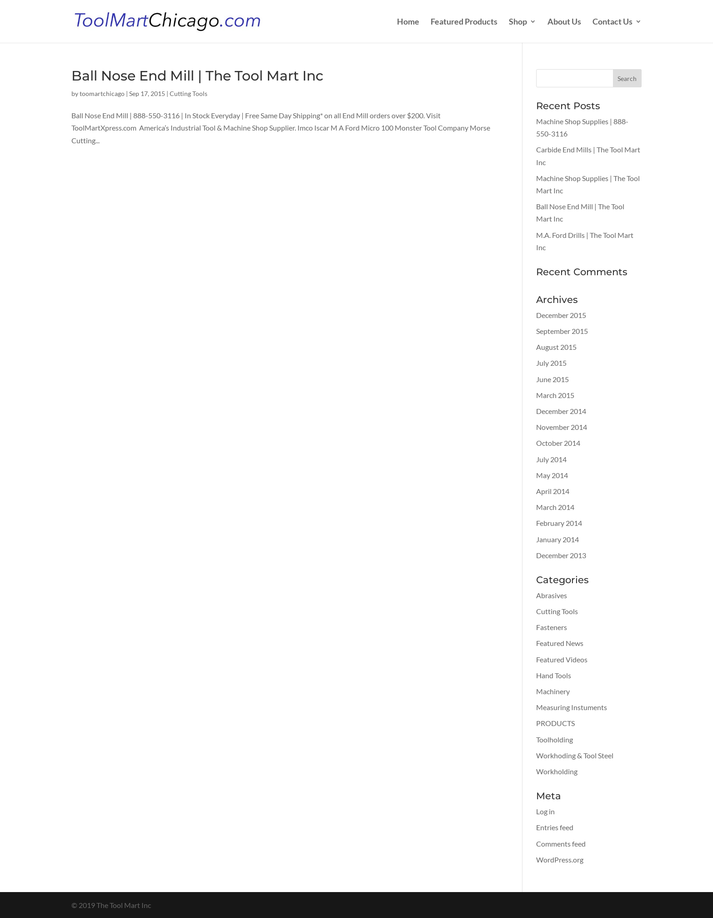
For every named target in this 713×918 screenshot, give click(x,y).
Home (408, 22)
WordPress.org (559, 859)
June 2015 (552, 379)
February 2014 (559, 523)
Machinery (553, 691)
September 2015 (562, 331)
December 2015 (561, 315)
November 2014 (561, 427)
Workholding (556, 771)
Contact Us (612, 22)
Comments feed (561, 843)
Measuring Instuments (571, 707)
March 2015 (555, 395)
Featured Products (464, 22)
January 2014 (557, 539)
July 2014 (551, 459)
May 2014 (552, 475)
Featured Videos (561, 659)
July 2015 (551, 362)
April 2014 (552, 491)
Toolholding (554, 739)
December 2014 (561, 411)
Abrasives (551, 595)
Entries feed (554, 827)
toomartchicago (102, 93)
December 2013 (561, 555)
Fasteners (551, 627)
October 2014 (558, 443)
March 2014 (555, 507)
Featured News (559, 643)
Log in (545, 811)
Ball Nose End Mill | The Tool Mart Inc (197, 75)
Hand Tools (553, 675)
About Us (564, 22)
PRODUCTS (555, 723)
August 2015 (556, 347)
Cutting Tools (188, 93)
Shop (518, 22)
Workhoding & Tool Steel (574, 755)
